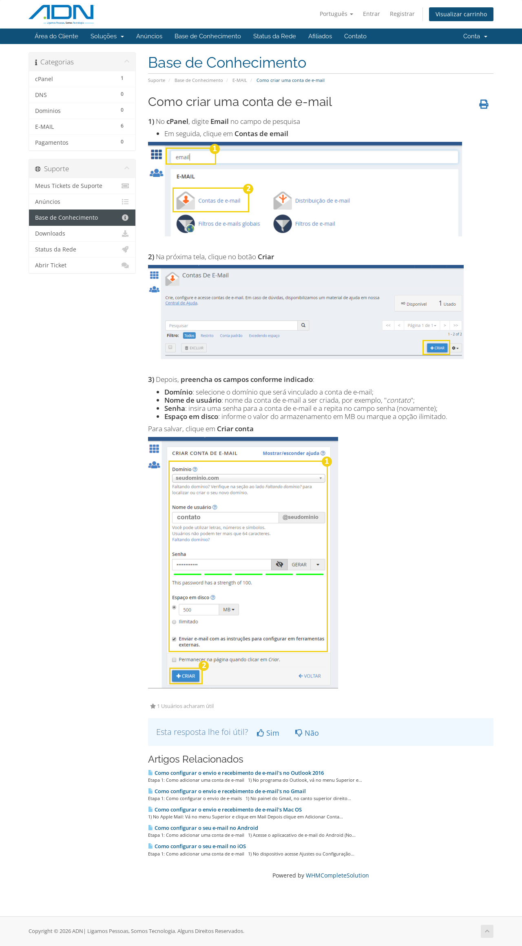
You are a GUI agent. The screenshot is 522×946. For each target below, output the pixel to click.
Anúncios (149, 36)
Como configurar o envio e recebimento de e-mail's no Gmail (227, 791)
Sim (268, 733)
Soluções (107, 36)
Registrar (402, 14)
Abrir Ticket (82, 265)
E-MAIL (239, 80)
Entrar (371, 14)
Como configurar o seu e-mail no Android (203, 827)
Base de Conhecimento (208, 36)
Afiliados (320, 36)
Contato (355, 36)
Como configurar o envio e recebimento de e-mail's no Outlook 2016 (236, 772)
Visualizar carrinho (461, 14)
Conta (475, 36)
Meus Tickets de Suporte (82, 186)
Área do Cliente (56, 36)
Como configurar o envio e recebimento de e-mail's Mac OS (225, 809)
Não (307, 733)
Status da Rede (274, 36)
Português (336, 14)
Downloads (82, 233)
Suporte (156, 80)
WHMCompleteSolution (337, 875)
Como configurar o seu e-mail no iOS (197, 846)
